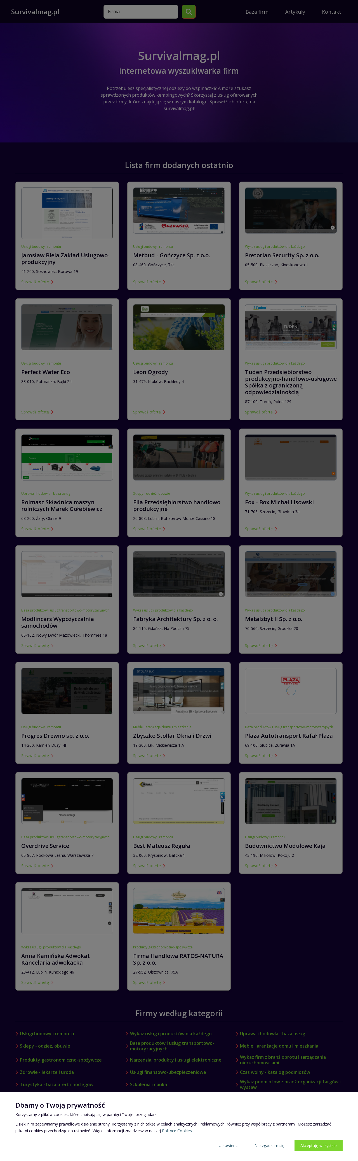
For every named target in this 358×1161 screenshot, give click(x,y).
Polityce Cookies (177, 1130)
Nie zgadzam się (269, 1145)
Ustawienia (229, 1145)
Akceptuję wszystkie (318, 1145)
